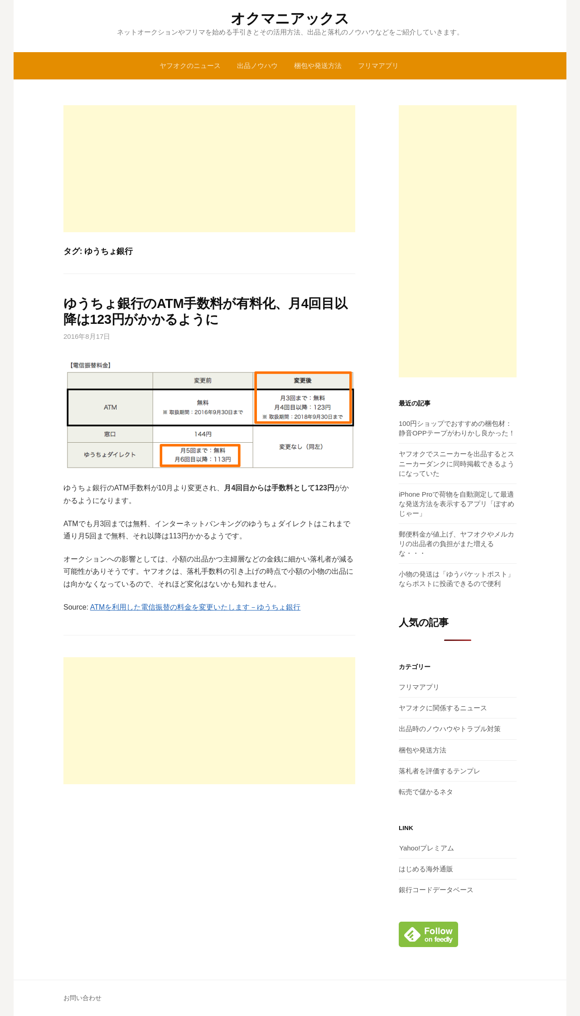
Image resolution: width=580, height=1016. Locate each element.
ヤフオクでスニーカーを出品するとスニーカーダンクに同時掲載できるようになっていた (456, 463)
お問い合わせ (82, 997)
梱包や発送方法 (318, 65)
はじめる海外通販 (426, 869)
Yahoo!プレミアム (426, 848)
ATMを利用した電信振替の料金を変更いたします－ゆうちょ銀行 (195, 607)
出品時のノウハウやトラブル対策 (450, 729)
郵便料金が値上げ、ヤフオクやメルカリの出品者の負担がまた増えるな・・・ (456, 543)
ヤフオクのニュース (190, 65)
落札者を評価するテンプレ (439, 771)
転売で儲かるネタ (426, 792)
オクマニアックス (290, 18)
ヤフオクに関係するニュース (443, 708)
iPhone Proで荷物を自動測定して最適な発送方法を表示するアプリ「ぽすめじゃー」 (456, 503)
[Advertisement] (209, 168)
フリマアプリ (378, 65)
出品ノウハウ (257, 65)
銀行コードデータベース (436, 890)
